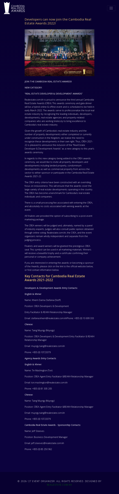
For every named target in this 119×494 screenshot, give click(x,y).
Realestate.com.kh (59, 484)
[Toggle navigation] (111, 8)
